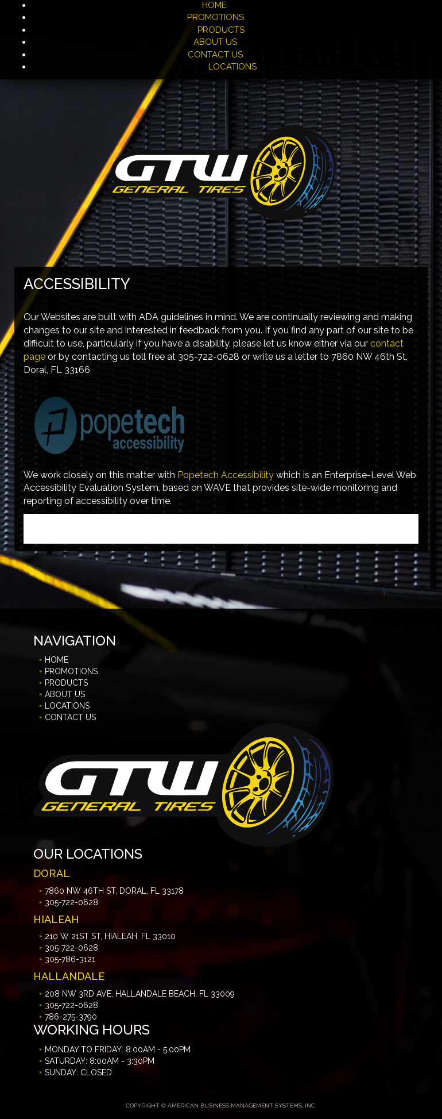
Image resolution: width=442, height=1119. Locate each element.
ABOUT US (215, 42)
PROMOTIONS (216, 17)
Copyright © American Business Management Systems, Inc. (221, 1105)
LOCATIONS (232, 66)
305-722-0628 (71, 902)
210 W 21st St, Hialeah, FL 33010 (110, 936)
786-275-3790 (71, 1016)
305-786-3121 (70, 959)
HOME (214, 5)
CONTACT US (215, 54)
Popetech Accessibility (225, 475)
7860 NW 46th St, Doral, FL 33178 (114, 890)
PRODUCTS (221, 30)
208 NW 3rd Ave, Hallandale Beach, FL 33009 (140, 993)
